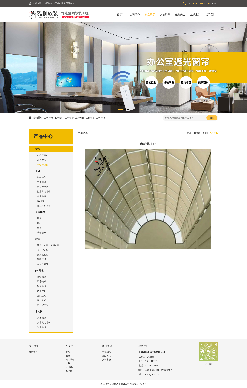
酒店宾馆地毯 (43, 191)
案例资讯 (165, 14)
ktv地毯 (40, 201)
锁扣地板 (41, 286)
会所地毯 (41, 196)
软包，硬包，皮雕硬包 (48, 245)
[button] (120, 109)
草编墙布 (41, 232)
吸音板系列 (42, 264)
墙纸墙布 (40, 212)
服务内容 (180, 14)
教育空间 (41, 291)
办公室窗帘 (42, 155)
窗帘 (37, 149)
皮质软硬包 (42, 255)
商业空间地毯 (43, 206)
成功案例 (195, 14)
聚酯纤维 (41, 259)
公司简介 (135, 14)
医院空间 (41, 296)
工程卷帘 (48, 118)
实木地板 (41, 318)
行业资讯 (106, 356)
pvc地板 (39, 270)
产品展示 (150, 14)
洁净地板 (41, 281)
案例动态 (106, 352)
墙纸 (39, 223)
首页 (204, 133)
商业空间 (41, 300)
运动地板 (41, 277)
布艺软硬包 (42, 250)
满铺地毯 (41, 177)
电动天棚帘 (42, 165)
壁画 (39, 228)
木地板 (38, 311)
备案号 (143, 384)
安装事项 (106, 359)
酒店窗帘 (41, 160)
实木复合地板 (43, 322)
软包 (37, 239)
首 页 (120, 14)
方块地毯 (41, 182)
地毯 (37, 171)
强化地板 (41, 327)
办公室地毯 (42, 187)
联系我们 (210, 14)
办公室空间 (42, 305)
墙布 (39, 218)
